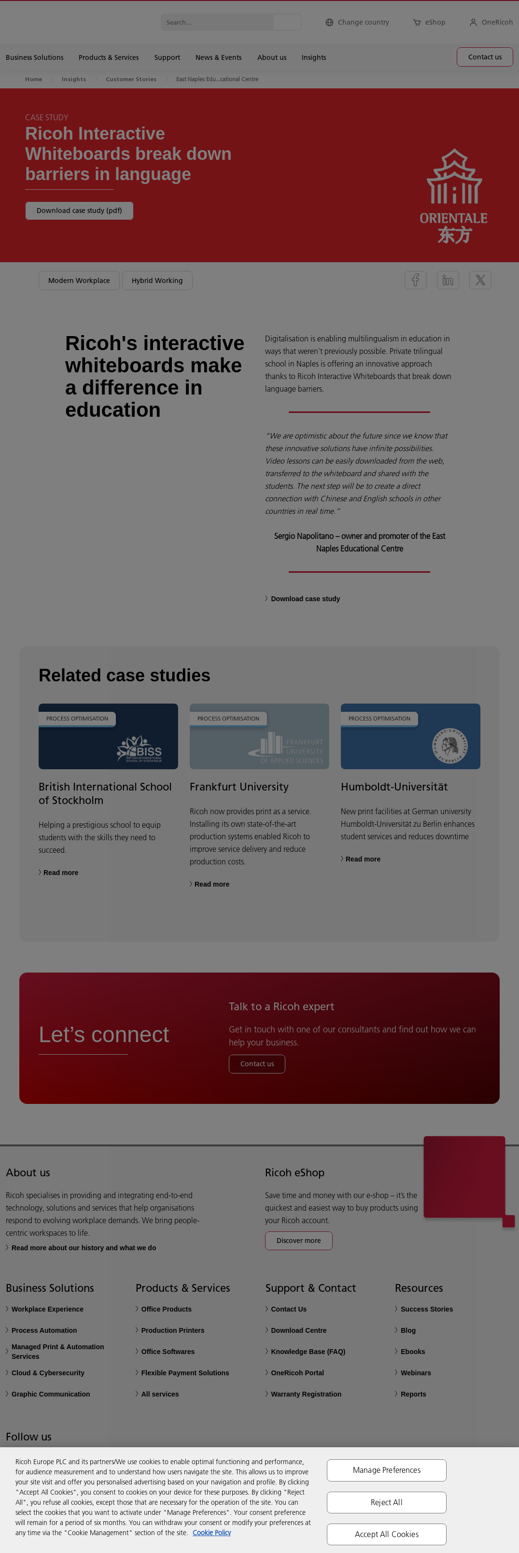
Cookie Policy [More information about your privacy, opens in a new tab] (212, 1532)
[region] (259, 1500)
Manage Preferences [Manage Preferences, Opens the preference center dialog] (387, 1470)
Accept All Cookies (387, 1534)
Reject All (387, 1502)
